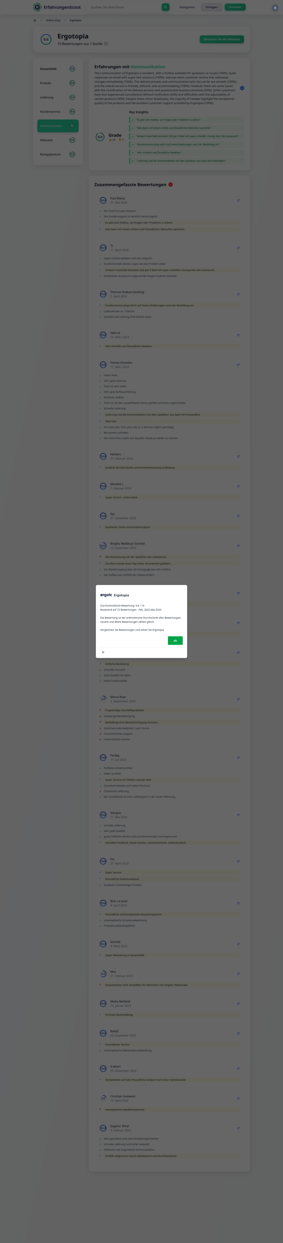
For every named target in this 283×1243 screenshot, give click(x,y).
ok (175, 641)
